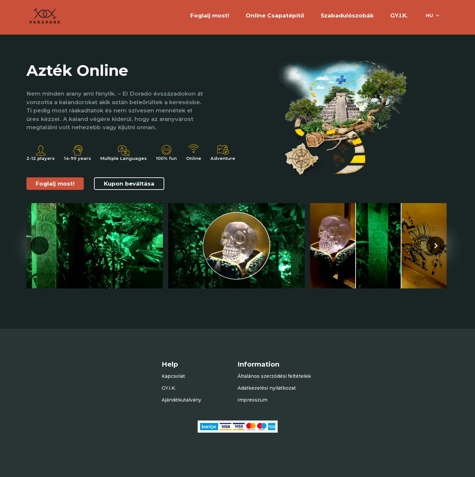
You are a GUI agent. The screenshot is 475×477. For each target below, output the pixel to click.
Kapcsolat (173, 376)
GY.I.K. (399, 15)
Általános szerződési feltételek (274, 376)
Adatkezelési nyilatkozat (267, 388)
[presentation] (39, 245)
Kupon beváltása (129, 183)
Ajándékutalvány (181, 400)
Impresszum (253, 400)
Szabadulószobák (347, 15)
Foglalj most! (55, 183)
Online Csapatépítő (275, 15)
